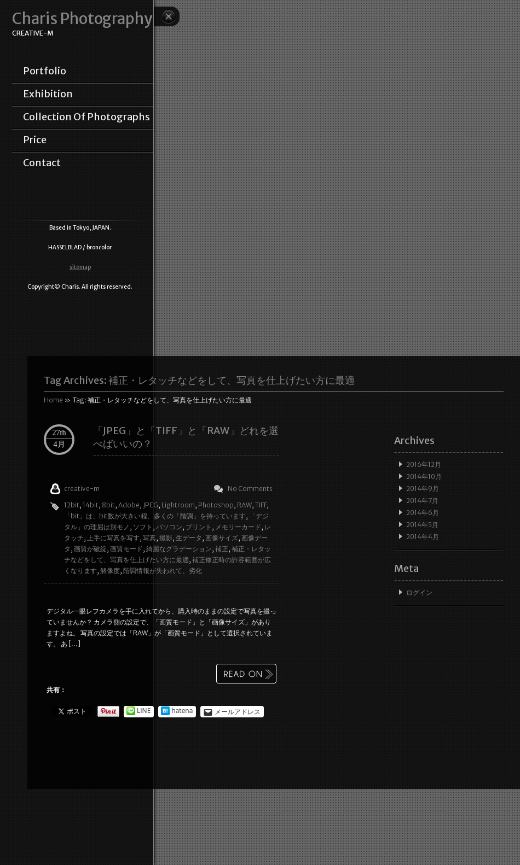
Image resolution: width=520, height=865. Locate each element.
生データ (189, 538)
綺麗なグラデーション (179, 549)
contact (42, 163)
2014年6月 (422, 513)
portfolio (44, 71)
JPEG (150, 505)
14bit (91, 505)
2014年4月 (422, 537)
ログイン (419, 592)
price (35, 140)
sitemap (80, 267)
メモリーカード (238, 527)
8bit (108, 505)
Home (53, 400)
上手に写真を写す (113, 538)
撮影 (165, 538)
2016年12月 (423, 464)
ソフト (143, 527)
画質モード (126, 549)
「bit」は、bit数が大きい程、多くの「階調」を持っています (155, 516)
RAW (244, 505)
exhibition (48, 94)
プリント (199, 527)
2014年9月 (422, 488)
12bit (71, 505)
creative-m (82, 488)
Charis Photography (82, 18)
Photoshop (216, 505)
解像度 (110, 570)
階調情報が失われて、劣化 (162, 570)
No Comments (250, 488)
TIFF (261, 505)
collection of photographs (86, 117)
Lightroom (178, 505)
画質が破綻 (90, 549)
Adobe (129, 505)
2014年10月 (424, 476)
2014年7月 (422, 500)
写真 (149, 538)
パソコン (169, 527)
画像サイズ (221, 538)
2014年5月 (422, 525)
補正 (221, 549)
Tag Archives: (199, 380)
